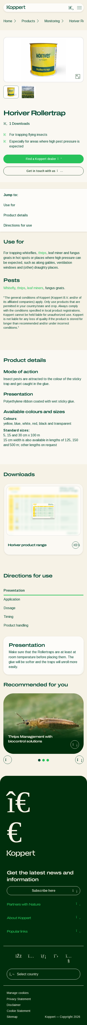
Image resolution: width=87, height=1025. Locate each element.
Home (7, 21)
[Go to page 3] (47, 760)
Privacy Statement (19, 999)
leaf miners (35, 288)
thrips (42, 253)
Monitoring (52, 21)
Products (28, 21)
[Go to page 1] (39, 760)
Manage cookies (18, 993)
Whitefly (9, 288)
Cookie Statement (18, 1011)
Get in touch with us (43, 171)
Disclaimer (14, 1005)
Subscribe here (55, 890)
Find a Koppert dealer (43, 159)
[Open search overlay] (71, 8)
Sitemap (12, 1016)
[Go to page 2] (43, 760)
